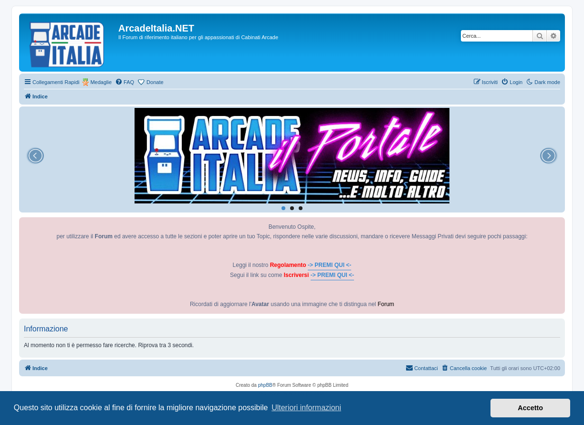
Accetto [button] (530, 408)
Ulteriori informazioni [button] (306, 408)
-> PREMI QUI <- (329, 265)
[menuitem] (124, 82)
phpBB (265, 385)
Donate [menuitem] (154, 82)
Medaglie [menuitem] (101, 82)
